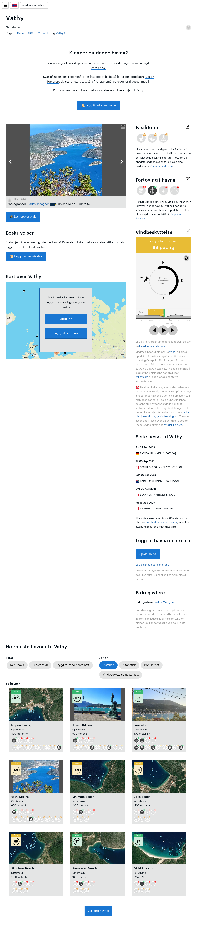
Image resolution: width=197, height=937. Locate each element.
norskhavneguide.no (34, 5)
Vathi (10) (44, 33)
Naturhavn (17, 665)
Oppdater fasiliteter (161, 166)
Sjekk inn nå (147, 554)
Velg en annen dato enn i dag (152, 565)
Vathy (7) (62, 33)
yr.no (172, 352)
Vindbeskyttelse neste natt (121, 674)
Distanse (108, 665)
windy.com (142, 377)
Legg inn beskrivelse (26, 256)
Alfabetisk (129, 665)
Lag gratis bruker (65, 333)
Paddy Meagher (38, 204)
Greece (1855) (27, 33)
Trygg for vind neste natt (72, 665)
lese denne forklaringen (152, 346)
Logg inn (66, 318)
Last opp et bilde (23, 216)
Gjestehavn (40, 665)
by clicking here (173, 425)
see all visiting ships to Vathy (160, 522)
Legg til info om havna (98, 105)
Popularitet (151, 665)
